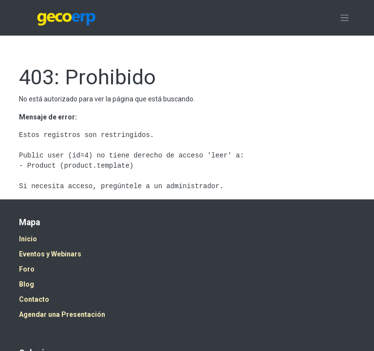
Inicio (28, 239)
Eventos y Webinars (50, 254)
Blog (26, 284)
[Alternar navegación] (344, 18)
